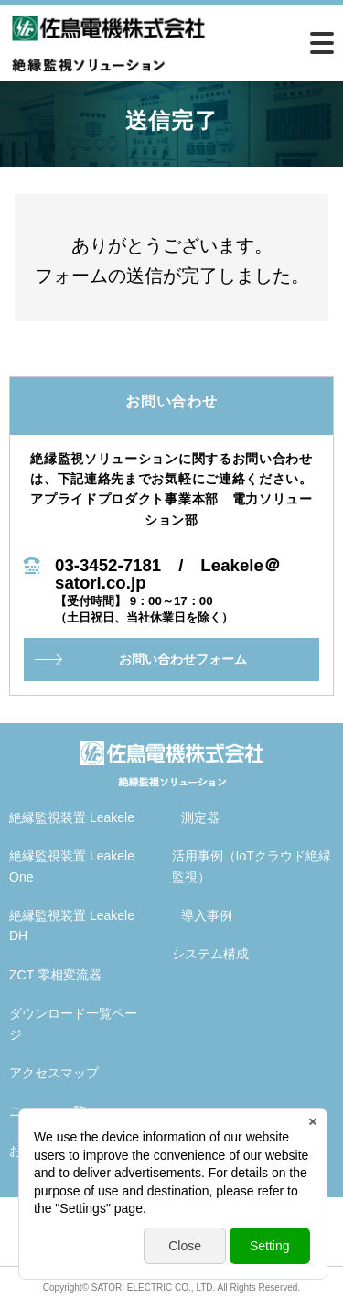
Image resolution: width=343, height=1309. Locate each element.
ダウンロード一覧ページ (73, 1023)
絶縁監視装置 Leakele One (71, 866)
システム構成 (210, 954)
